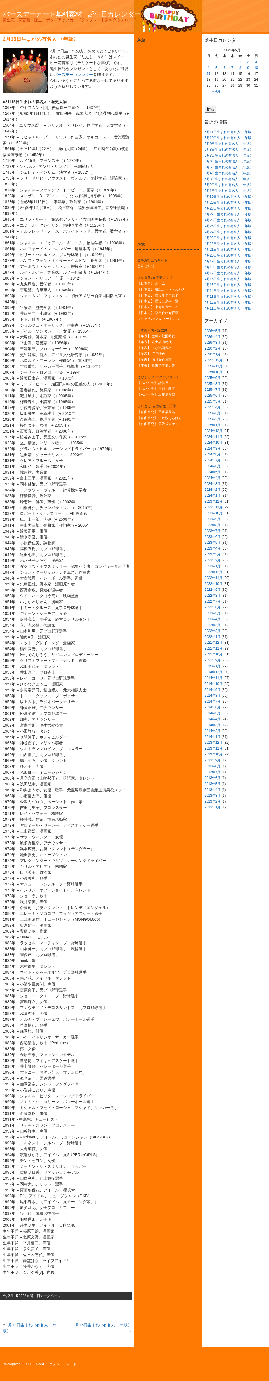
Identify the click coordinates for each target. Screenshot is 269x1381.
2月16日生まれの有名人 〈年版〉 (102, 1325)
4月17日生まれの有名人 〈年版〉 (230, 273)
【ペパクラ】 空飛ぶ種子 (156, 389)
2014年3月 (213, 725)
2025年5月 (213, 401)
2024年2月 (213, 490)
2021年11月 (213, 648)
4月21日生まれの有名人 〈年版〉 (230, 250)
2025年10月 (213, 372)
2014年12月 (213, 672)
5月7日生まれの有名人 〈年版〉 (229, 155)
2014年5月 (213, 713)
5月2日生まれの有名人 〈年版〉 (229, 185)
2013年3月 (213, 796)
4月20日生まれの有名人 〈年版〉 (230, 255)
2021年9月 (213, 660)
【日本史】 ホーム (151, 283)
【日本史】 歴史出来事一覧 (157, 301)
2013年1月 (213, 807)
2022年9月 (213, 590)
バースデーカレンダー (73, 74)
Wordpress (12, 1364)
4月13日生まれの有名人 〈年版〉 (230, 297)
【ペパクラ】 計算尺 (152, 383)
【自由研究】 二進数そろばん (159, 418)
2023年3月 (213, 554)
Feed (40, 1364)
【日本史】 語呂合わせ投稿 (157, 313)
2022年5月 (213, 613)
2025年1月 (213, 425)
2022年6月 (213, 607)
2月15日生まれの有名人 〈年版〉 (40, 39)
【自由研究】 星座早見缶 (156, 412)
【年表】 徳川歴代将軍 (154, 360)
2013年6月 (213, 778)
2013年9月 (213, 760)
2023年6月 (213, 537)
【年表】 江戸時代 (151, 354)
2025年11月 (213, 366)
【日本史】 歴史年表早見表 (157, 295)
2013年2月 (213, 801)
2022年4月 (213, 619)
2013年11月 (213, 748)
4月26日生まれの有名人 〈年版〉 (230, 220)
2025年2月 (213, 419)
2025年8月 (213, 384)
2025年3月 (213, 413)
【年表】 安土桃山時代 (154, 342)
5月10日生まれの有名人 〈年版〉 (230, 138)
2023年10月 (213, 513)
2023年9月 (213, 519)
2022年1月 (213, 637)
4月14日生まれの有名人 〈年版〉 (230, 291)
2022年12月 (213, 572)
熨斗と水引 (145, 266)
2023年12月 (213, 501)
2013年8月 (213, 766)
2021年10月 (213, 654)
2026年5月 (213, 331)
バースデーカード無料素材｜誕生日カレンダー (72, 14)
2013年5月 (213, 784)
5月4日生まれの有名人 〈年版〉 (229, 173)
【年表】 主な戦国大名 (154, 348)
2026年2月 (213, 348)
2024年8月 (213, 454)
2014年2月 (213, 731)
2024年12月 (213, 431)
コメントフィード (63, 1364)
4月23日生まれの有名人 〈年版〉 (230, 238)
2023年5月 (213, 543)
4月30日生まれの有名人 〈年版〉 (230, 197)
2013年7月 (213, 772)
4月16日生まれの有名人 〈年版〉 (230, 279)
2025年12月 (213, 360)
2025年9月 (213, 378)
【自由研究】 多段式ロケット (159, 424)
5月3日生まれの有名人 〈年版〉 (229, 179)
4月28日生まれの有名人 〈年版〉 (230, 208)
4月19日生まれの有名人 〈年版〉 (230, 261)
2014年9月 (213, 690)
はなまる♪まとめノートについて (161, 319)
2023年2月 (213, 560)
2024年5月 (213, 472)
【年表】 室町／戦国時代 (156, 336)
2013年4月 (213, 790)
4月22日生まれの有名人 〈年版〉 (230, 244)
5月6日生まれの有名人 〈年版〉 (229, 161)
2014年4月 (213, 719)
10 (256, 68)
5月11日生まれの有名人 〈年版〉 (230, 132)
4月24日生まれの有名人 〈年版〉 (230, 232)
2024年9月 (213, 448)
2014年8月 (213, 696)
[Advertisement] (168, 60)
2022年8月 (213, 595)
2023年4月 (213, 548)
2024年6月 (213, 466)
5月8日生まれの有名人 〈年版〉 (229, 150)
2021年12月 (213, 643)
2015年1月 (213, 666)
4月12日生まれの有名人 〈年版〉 (230, 302)
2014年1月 (213, 737)
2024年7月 (213, 460)
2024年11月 (213, 437)
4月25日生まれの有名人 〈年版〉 (230, 226)
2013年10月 (213, 754)
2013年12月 (213, 743)
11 (208, 74)
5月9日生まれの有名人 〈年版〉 (229, 144)
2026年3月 (213, 343)
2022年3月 (213, 625)
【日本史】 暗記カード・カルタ (161, 289)
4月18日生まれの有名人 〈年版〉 (230, 267)
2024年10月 (213, 443)
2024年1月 (213, 495)
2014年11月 (213, 678)
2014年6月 (213, 707)
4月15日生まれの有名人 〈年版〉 (230, 285)
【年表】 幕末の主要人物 (156, 366)
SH (28, 1364)
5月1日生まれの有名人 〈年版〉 (229, 191)
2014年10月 (213, 684)
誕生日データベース (45, 1296)
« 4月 (216, 91)
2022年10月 (213, 584)
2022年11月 (213, 578)
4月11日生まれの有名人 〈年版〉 (230, 308)
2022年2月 (213, 631)
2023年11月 (213, 507)
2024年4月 (213, 478)
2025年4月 (213, 407)
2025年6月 (213, 395)
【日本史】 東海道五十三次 (157, 307)
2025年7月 (213, 390)
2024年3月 (213, 484)
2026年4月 (213, 337)
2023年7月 (213, 531)
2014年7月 (213, 701)
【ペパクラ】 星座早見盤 (156, 395)
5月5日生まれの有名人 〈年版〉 (229, 167)
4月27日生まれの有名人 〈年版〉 (230, 214)
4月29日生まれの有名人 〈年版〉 (230, 202)
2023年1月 (213, 566)
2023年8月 (213, 525)
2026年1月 (213, 354)
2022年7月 (213, 601)
